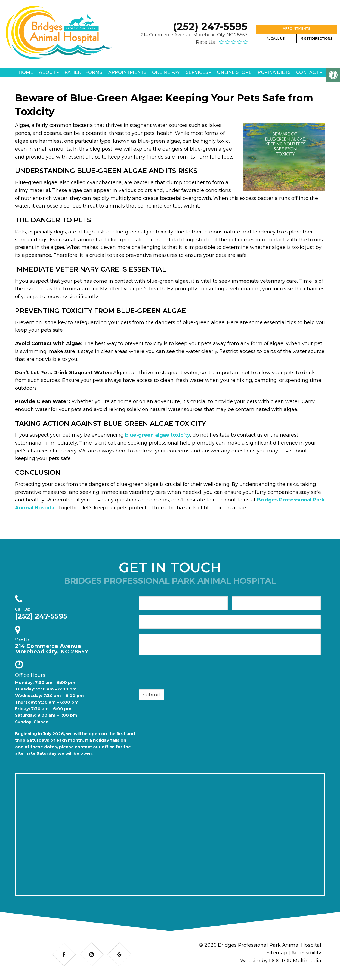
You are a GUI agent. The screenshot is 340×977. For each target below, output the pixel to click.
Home (25, 72)
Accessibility (306, 953)
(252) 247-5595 (210, 26)
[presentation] (180, 673)
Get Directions (317, 39)
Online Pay (166, 72)
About (47, 72)
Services (197, 72)
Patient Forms (83, 72)
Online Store (234, 72)
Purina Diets (274, 72)
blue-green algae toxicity (157, 435)
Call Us (276, 39)
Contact (307, 72)
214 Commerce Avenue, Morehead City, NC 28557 (194, 34)
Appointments (296, 29)
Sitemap (277, 953)
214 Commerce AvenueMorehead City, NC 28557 (51, 648)
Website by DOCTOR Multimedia (280, 961)
